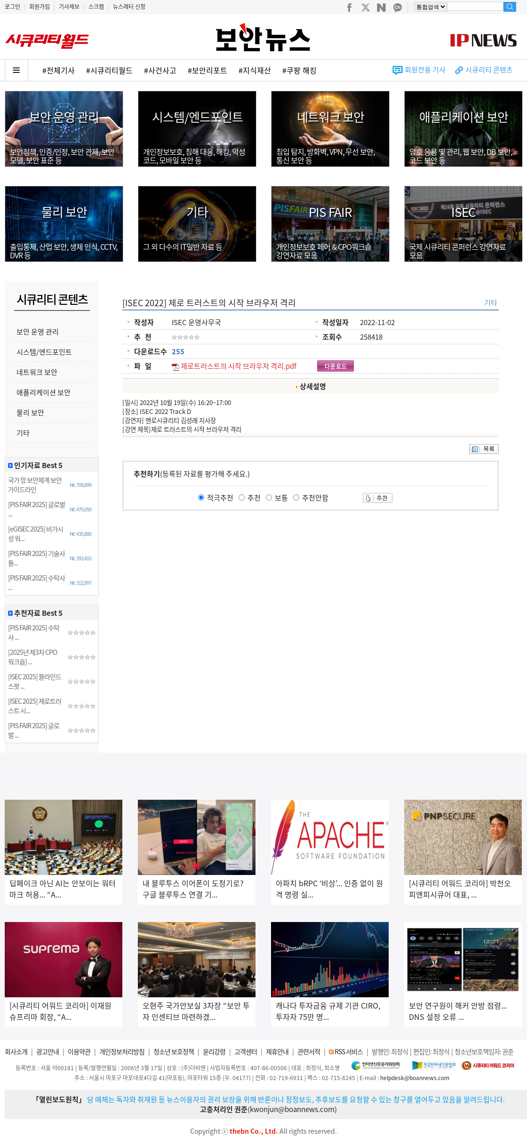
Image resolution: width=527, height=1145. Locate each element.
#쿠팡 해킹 (299, 70)
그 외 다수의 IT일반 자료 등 (182, 246)
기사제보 (69, 6)
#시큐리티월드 (109, 70)
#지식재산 (255, 70)
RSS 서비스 (349, 1051)
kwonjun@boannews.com (292, 1109)
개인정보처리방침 (121, 1051)
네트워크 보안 (330, 117)
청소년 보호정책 (173, 1051)
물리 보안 (64, 212)
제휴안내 (277, 1051)
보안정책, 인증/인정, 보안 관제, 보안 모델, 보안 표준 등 (62, 156)
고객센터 (245, 1051)
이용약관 (79, 1051)
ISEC (463, 212)
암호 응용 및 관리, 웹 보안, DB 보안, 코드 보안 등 (460, 156)
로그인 (12, 6)
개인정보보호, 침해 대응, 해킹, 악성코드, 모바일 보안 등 (194, 156)
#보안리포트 (207, 70)
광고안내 (47, 1051)
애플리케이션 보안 (463, 117)
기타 (197, 212)
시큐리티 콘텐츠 (489, 69)
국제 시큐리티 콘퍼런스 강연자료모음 (457, 251)
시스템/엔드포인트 (197, 117)
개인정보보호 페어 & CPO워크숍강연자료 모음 (323, 251)
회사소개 (16, 1051)
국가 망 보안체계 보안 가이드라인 (35, 484)
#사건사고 (160, 70)
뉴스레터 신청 (129, 6)
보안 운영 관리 (64, 117)
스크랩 (96, 6)
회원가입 (39, 6)
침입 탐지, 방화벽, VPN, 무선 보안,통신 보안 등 (325, 156)
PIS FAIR (330, 212)
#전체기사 (58, 70)
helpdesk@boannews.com (414, 1077)
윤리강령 (214, 1051)
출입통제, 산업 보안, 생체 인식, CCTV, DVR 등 (63, 251)
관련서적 (308, 1051)
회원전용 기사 (425, 69)
